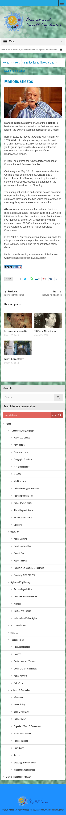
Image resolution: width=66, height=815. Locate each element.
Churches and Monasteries (25, 596)
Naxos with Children (22, 733)
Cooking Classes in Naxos (25, 668)
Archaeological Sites (23, 589)
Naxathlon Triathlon (22, 546)
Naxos (16, 62)
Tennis (17, 755)
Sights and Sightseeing (20, 582)
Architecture (19, 445)
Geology (17, 474)
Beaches (14, 632)
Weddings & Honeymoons (25, 762)
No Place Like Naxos (23, 517)
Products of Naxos (22, 647)
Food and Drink (17, 640)
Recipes (17, 654)
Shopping (18, 525)
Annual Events (20, 553)
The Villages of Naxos (23, 510)
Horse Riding (19, 704)
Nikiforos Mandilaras (18, 293)
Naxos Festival (20, 560)
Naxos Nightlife (20, 676)
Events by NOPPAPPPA (24, 575)
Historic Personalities (14, 71)
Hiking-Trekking (21, 740)
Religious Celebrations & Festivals (29, 568)
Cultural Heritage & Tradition (26, 488)
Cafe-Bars (18, 683)
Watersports (19, 697)
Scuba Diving (20, 719)
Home (6, 62)
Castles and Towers (22, 611)
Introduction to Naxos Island (38, 62)
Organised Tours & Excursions (27, 726)
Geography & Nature (23, 459)
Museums (18, 603)
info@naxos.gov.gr (56, 809)
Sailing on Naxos (21, 711)
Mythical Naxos (20, 481)
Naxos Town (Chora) (23, 503)
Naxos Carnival (20, 539)
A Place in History (22, 466)
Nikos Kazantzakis (14, 359)
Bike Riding (19, 748)
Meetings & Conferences (24, 770)
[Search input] (27, 415)
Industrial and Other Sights (25, 618)
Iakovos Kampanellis (48, 293)
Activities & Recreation (20, 690)
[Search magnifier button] (60, 415)
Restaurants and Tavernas (25, 661)
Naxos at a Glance (22, 437)
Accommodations (18, 625)
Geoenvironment (21, 452)
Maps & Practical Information (18, 776)
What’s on (14, 532)
